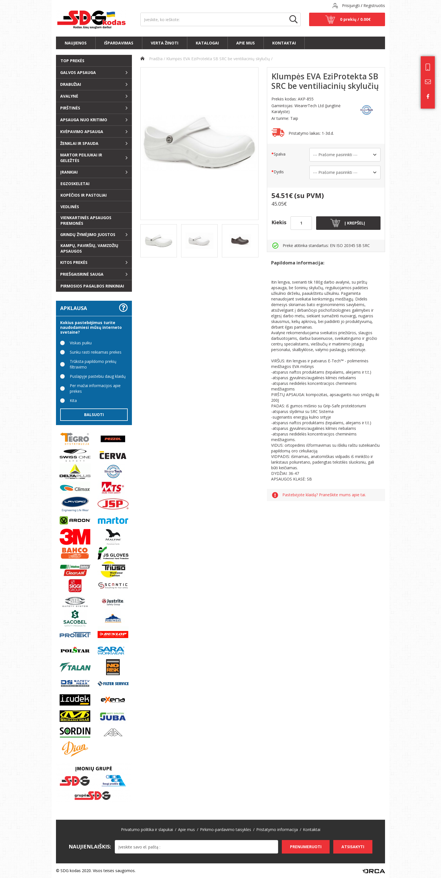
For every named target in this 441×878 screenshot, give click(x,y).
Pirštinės (70, 108)
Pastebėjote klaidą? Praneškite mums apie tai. (324, 495)
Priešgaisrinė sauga (82, 274)
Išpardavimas (118, 43)
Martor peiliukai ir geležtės (81, 157)
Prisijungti (351, 5)
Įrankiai (69, 172)
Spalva (279, 154)
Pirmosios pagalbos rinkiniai (92, 286)
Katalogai (207, 43)
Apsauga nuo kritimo (83, 119)
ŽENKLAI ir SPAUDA (79, 143)
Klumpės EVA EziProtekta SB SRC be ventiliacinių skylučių (218, 58)
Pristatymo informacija (277, 829)
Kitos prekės (73, 262)
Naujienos (76, 43)
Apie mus (245, 43)
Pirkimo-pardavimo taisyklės (225, 829)
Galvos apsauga (78, 72)
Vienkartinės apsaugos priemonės (85, 220)
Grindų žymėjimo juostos (87, 234)
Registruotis (374, 5)
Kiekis (278, 222)
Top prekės (72, 60)
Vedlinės (69, 206)
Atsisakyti (352, 846)
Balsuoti (94, 414)
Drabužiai (70, 84)
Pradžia (151, 58)
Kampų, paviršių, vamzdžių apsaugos (89, 248)
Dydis (279, 171)
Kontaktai (284, 43)
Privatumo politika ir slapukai (147, 829)
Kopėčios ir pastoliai (83, 195)
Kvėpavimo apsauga (81, 131)
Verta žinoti (164, 43)
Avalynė (69, 96)
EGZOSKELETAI (74, 183)
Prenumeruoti (305, 846)
